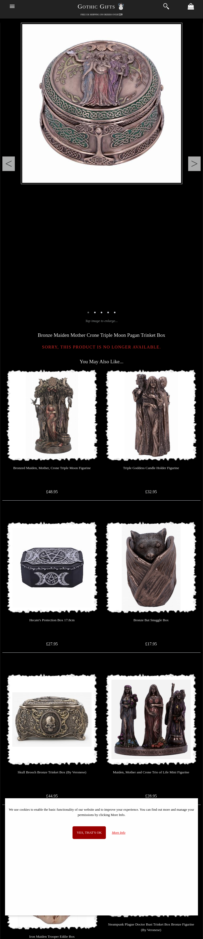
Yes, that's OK (89, 832)
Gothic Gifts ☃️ (101, 6)
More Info (118, 832)
